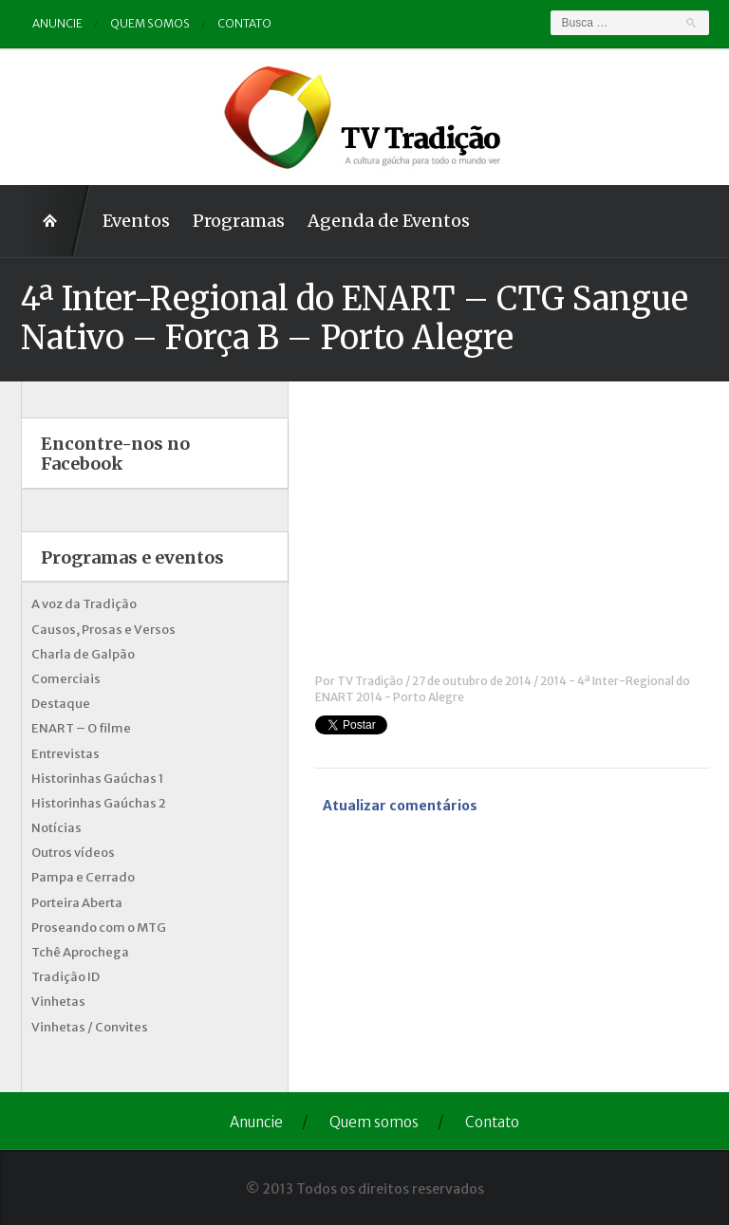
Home (56, 221)
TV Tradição (370, 681)
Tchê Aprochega (80, 952)
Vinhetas (58, 1001)
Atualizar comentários (400, 805)
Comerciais (66, 679)
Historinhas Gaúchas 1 (97, 778)
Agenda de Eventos (389, 221)
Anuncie (57, 23)
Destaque (60, 704)
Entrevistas (65, 754)
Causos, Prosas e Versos (103, 630)
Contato (244, 23)
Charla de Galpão (83, 654)
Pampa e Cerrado (83, 877)
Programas (239, 221)
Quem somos (150, 23)
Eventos (136, 221)
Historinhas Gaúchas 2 (98, 803)
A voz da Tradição (84, 604)
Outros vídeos (73, 853)
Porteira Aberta (76, 903)
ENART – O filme (81, 728)
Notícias (56, 828)
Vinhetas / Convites (89, 1027)
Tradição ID (65, 977)
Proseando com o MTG (98, 927)
